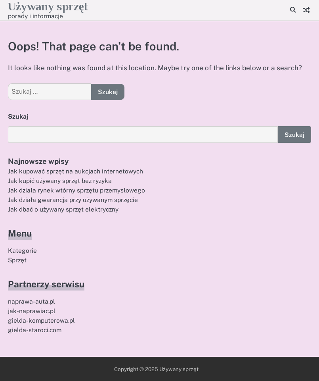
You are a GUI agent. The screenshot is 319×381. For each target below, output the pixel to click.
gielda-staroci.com (34, 329)
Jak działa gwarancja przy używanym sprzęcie (73, 199)
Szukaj (18, 116)
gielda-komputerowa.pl (41, 320)
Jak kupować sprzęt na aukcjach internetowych (75, 171)
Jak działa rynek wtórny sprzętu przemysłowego (76, 190)
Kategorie (22, 250)
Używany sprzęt (48, 6)
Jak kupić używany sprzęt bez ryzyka (60, 180)
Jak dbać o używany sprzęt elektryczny (63, 209)
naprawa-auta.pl (31, 301)
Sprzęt (17, 260)
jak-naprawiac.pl (31, 310)
